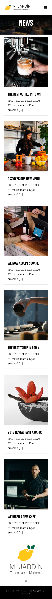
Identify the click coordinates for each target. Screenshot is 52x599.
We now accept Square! (24, 263)
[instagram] (26, 581)
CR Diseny (34, 591)
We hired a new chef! (22, 516)
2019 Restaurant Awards (25, 432)
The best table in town (23, 347)
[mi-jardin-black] (18, 5)
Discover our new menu (24, 178)
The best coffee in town (24, 94)
